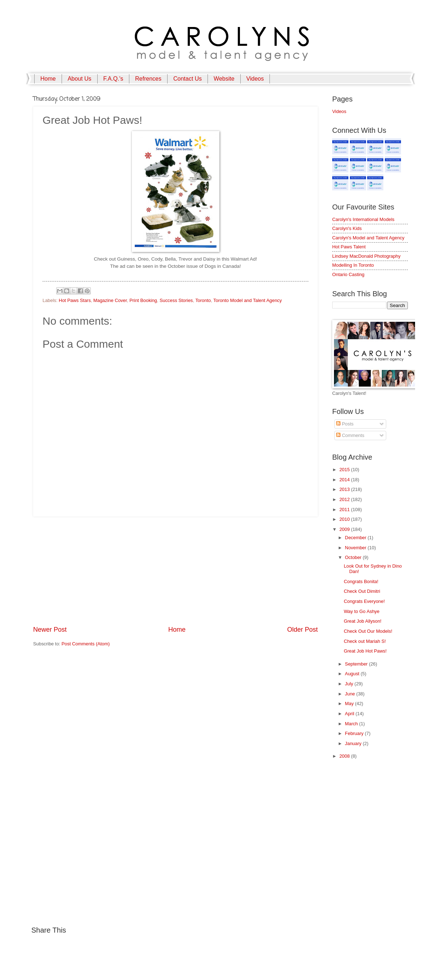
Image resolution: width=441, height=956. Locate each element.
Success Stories (176, 300)
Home (48, 79)
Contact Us (187, 79)
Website (224, 79)
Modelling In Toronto (353, 265)
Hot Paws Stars (75, 300)
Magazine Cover (110, 300)
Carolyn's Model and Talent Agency (368, 237)
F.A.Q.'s (113, 79)
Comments (350, 435)
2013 (345, 489)
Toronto (203, 300)
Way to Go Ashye (361, 611)
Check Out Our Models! (368, 631)
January (353, 743)
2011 (345, 509)
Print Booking (143, 300)
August (353, 673)
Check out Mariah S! (365, 641)
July (349, 683)
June (350, 693)
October (353, 557)
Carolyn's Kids (347, 228)
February (355, 733)
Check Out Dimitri (362, 591)
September (357, 664)
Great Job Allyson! (362, 621)
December (356, 537)
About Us (80, 79)
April (350, 713)
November (356, 547)
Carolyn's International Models (363, 219)
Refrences (148, 79)
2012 (345, 499)
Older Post (302, 629)
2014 (345, 479)
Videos (255, 79)
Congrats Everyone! (364, 601)
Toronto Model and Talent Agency (247, 300)
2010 (345, 519)
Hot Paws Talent (349, 246)
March (352, 723)
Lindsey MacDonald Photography (366, 256)
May (350, 703)
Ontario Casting (348, 274)
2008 (345, 756)
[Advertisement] (175, 571)
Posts (344, 424)
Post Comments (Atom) (86, 643)
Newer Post (50, 629)
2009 (345, 529)
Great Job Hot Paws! (365, 651)
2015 (345, 469)
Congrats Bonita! (361, 581)
